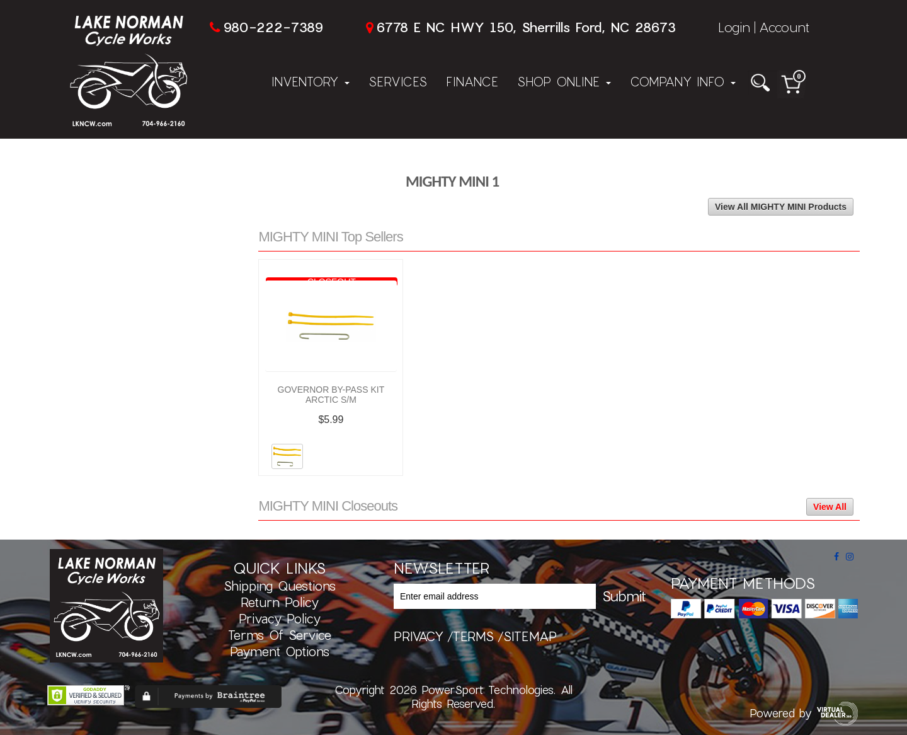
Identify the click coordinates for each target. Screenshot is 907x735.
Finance (472, 81)
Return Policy (280, 602)
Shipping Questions (280, 585)
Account (784, 27)
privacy (418, 636)
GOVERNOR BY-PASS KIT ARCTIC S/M (331, 395)
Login (734, 27)
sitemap (530, 636)
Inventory (310, 81)
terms (473, 636)
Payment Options (279, 651)
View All (830, 507)
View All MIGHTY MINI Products (781, 207)
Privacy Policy (280, 618)
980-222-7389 (273, 27)
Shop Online (564, 81)
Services (397, 81)
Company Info (683, 81)
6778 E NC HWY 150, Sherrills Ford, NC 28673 (526, 27)
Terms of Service (279, 634)
